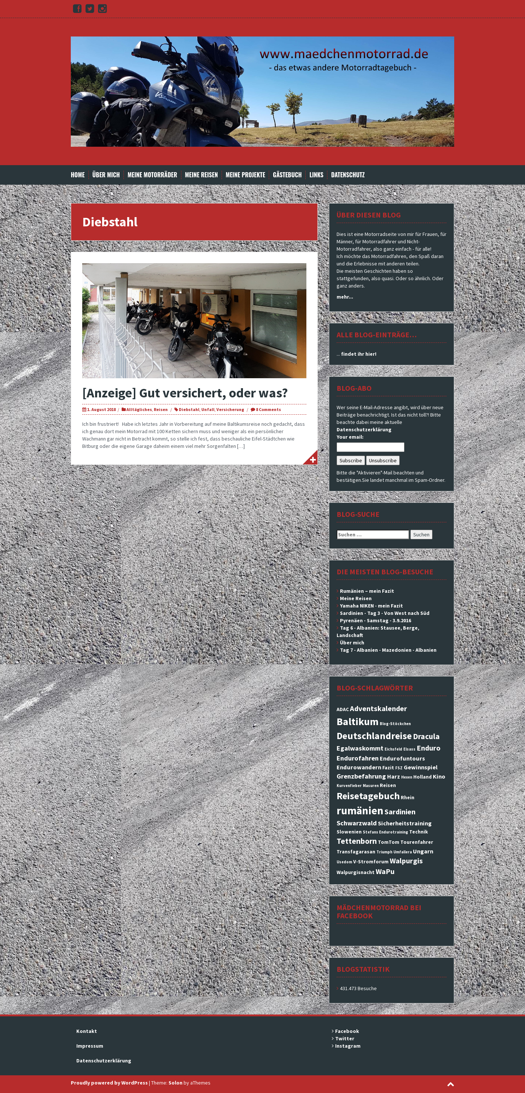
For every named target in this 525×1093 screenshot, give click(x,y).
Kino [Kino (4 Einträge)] (439, 776)
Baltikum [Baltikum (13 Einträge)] (358, 721)
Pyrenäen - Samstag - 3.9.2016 (375, 620)
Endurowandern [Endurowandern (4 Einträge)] (359, 767)
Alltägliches (139, 409)
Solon (175, 1082)
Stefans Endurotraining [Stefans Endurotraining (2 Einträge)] (385, 832)
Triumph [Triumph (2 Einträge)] (384, 852)
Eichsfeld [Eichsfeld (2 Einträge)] (393, 749)
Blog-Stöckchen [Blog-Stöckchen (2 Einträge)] (395, 723)
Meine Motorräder (152, 175)
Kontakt (86, 1031)
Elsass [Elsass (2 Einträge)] (409, 749)
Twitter (344, 1038)
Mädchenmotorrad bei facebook (379, 911)
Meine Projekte (245, 175)
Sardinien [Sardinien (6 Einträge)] (400, 812)
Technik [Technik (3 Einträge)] (418, 831)
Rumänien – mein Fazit (367, 591)
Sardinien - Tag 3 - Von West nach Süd (385, 613)
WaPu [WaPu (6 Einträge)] (385, 871)
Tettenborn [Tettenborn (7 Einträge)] (357, 841)
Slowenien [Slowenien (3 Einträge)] (349, 831)
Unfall (208, 409)
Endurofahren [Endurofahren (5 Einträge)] (358, 758)
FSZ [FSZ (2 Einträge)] (399, 768)
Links (316, 175)
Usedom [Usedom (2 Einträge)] (344, 862)
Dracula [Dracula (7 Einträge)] (426, 736)
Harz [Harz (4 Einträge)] (393, 776)
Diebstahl (189, 409)
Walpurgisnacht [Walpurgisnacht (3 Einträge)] (356, 872)
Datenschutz (348, 175)
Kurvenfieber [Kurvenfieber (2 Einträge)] (349, 785)
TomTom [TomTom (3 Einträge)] (388, 842)
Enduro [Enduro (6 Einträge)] (429, 748)
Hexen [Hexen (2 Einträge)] (406, 777)
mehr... (345, 296)
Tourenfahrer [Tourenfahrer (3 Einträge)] (416, 842)
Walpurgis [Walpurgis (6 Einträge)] (406, 861)
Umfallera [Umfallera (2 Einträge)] (402, 852)
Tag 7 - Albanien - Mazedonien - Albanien (388, 650)
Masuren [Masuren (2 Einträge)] (371, 785)
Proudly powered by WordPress (109, 1082)
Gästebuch (287, 175)
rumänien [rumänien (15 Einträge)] (360, 810)
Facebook (347, 1031)
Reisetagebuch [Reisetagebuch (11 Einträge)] (368, 796)
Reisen (161, 409)
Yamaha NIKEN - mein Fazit (371, 605)
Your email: (350, 437)
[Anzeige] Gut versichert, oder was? (185, 392)
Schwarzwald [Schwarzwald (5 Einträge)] (357, 823)
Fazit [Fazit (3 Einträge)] (388, 767)
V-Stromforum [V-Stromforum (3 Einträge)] (371, 861)
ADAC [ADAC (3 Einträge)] (343, 709)
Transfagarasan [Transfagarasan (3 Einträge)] (356, 851)
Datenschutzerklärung (364, 429)
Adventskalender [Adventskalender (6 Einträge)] (378, 708)
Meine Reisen (201, 175)
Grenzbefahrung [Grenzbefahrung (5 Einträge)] (361, 776)
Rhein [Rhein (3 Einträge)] (407, 797)
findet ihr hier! (358, 354)
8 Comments (268, 409)
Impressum (89, 1045)
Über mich (106, 175)
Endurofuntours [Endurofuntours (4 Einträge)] (402, 758)
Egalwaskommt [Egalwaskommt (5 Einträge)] (360, 748)
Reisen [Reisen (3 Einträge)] (388, 785)
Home (78, 175)
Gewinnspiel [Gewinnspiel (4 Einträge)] (421, 767)
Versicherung (230, 409)
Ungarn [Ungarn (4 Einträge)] (423, 851)
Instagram (348, 1045)
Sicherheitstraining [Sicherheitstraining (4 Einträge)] (405, 823)
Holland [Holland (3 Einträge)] (422, 776)
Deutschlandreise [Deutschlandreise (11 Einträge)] (374, 736)
